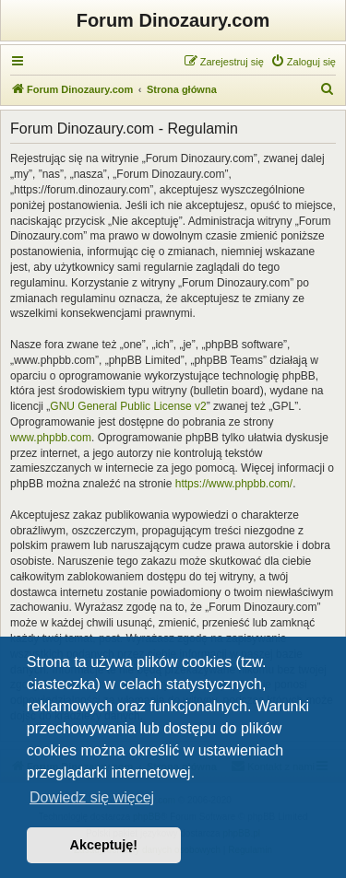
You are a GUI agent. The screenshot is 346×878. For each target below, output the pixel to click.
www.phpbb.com (50, 437)
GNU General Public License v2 (128, 406)
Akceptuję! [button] (104, 844)
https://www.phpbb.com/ (233, 483)
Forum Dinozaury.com (173, 20)
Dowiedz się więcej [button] (92, 797)
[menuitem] (303, 62)
